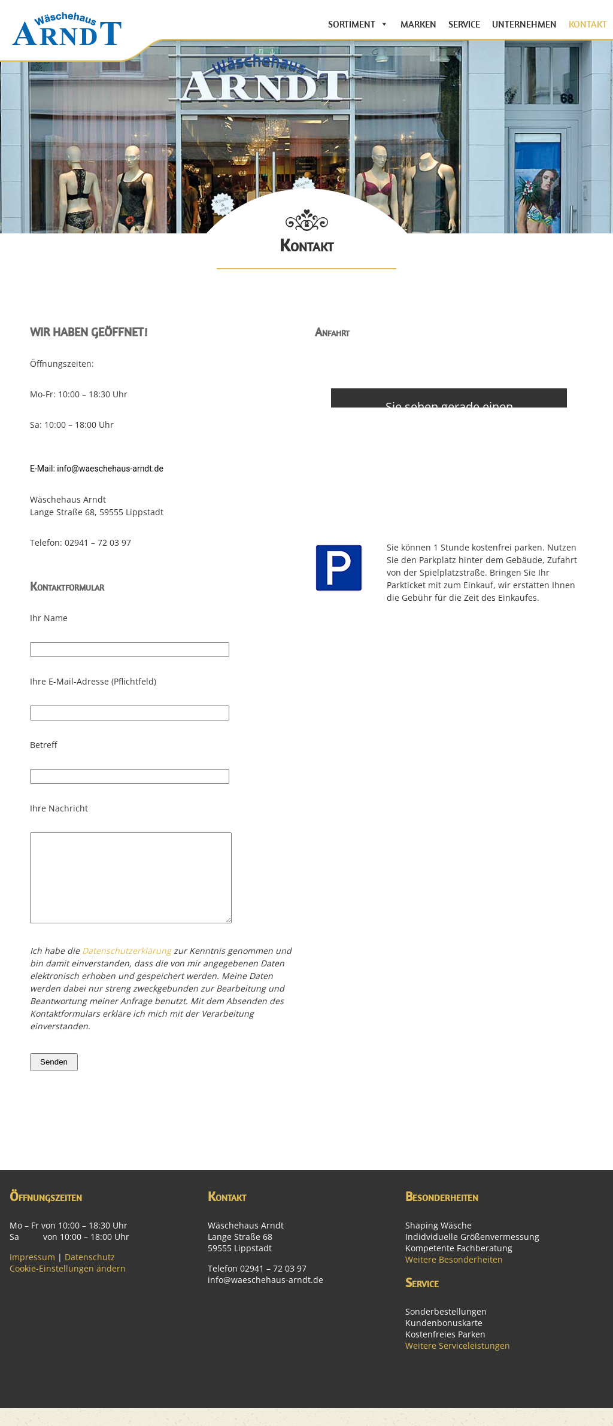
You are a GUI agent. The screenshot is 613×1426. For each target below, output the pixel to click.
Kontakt (588, 24)
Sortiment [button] (351, 24)
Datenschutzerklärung (126, 968)
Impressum (32, 1275)
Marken (418, 24)
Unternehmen (524, 24)
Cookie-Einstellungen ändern (68, 1286)
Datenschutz (90, 1275)
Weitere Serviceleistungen (457, 1363)
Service (464, 24)
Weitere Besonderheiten (454, 1277)
